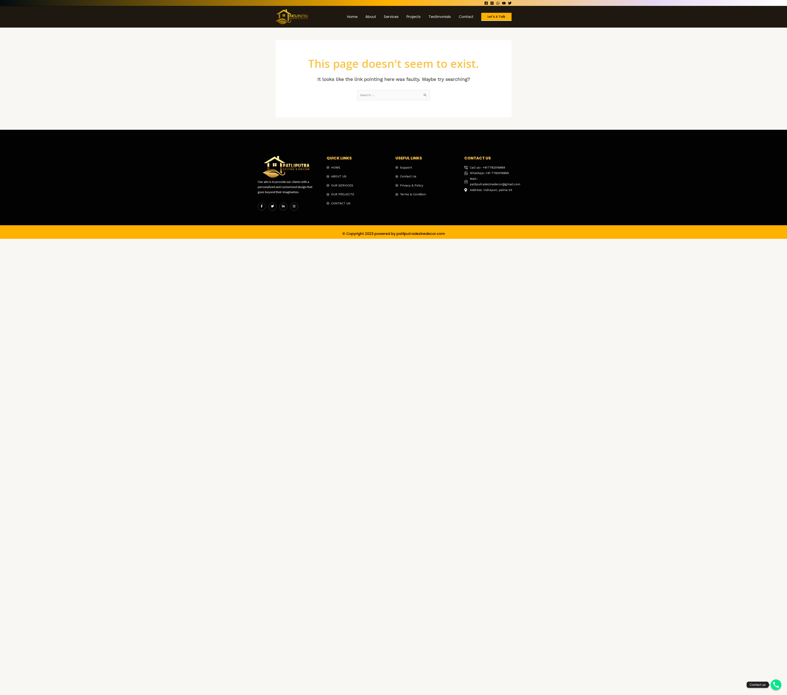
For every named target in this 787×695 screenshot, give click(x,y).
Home (356, 16)
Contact (466, 16)
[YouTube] (504, 3)
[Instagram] (492, 3)
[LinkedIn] (283, 207)
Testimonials (441, 16)
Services (394, 16)
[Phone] (776, 684)
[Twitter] (510, 3)
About (374, 16)
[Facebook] (486, 3)
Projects (415, 16)
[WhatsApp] (498, 3)
